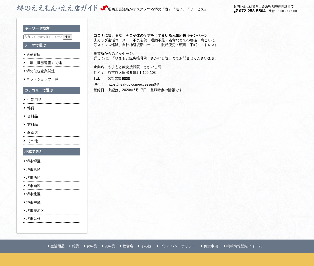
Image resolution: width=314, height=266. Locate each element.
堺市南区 (32, 186)
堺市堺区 (32, 161)
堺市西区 (32, 177)
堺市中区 (32, 202)
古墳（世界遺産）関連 (42, 63)
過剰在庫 (32, 54)
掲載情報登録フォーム (243, 246)
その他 (30, 141)
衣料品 (30, 124)
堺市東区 (32, 169)
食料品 (30, 116)
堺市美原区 (33, 210)
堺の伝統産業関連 (39, 71)
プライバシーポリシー (176, 246)
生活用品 (32, 100)
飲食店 (30, 133)
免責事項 (209, 246)
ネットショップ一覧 (40, 79)
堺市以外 (32, 219)
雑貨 (28, 108)
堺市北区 (32, 194)
